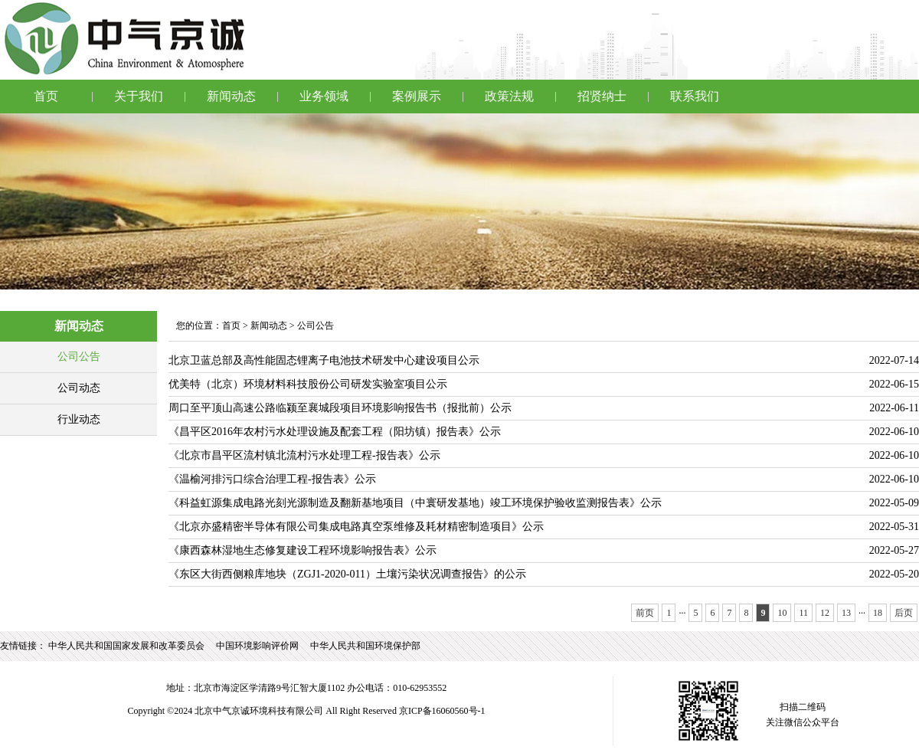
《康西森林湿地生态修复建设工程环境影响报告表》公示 (302, 550)
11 (803, 612)
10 (782, 612)
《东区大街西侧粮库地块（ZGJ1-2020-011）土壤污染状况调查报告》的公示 (347, 574)
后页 (903, 612)
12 (824, 612)
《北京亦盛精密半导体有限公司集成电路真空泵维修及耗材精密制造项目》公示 (356, 526)
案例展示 (416, 96)
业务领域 (323, 96)
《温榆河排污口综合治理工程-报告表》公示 (272, 479)
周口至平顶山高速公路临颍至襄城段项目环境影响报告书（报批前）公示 (340, 408)
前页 (645, 612)
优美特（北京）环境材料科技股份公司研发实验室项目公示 (307, 384)
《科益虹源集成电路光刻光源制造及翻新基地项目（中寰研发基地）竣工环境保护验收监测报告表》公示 (415, 503)
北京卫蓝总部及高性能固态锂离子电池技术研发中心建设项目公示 (323, 360)
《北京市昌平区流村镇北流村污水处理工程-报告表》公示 (304, 455)
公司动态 (78, 388)
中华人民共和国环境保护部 (365, 645)
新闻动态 (231, 96)
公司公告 (78, 356)
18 (877, 612)
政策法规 (509, 96)
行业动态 (78, 419)
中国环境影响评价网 (257, 645)
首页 (46, 96)
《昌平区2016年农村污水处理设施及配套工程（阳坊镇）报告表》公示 (334, 431)
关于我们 (138, 96)
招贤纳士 (601, 96)
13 (846, 612)
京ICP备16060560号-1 (442, 710)
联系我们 (694, 96)
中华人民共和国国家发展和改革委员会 (126, 645)
